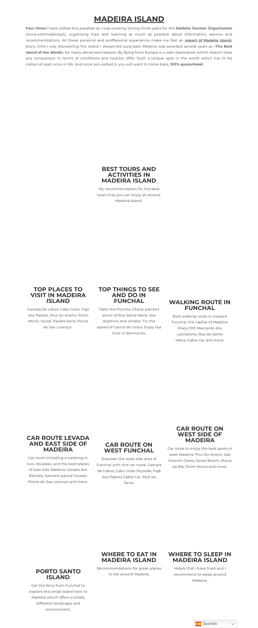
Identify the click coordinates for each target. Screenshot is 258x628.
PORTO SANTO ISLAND (58, 574)
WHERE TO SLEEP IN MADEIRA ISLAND (199, 557)
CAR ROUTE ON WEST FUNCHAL (129, 447)
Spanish (206, 624)
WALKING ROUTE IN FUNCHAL (200, 305)
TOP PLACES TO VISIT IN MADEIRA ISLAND (58, 295)
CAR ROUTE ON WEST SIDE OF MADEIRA (199, 434)
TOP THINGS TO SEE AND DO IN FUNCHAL (129, 295)
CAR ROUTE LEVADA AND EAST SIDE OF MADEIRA (58, 443)
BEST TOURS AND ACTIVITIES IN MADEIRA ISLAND (129, 174)
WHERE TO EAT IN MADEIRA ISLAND (129, 557)
